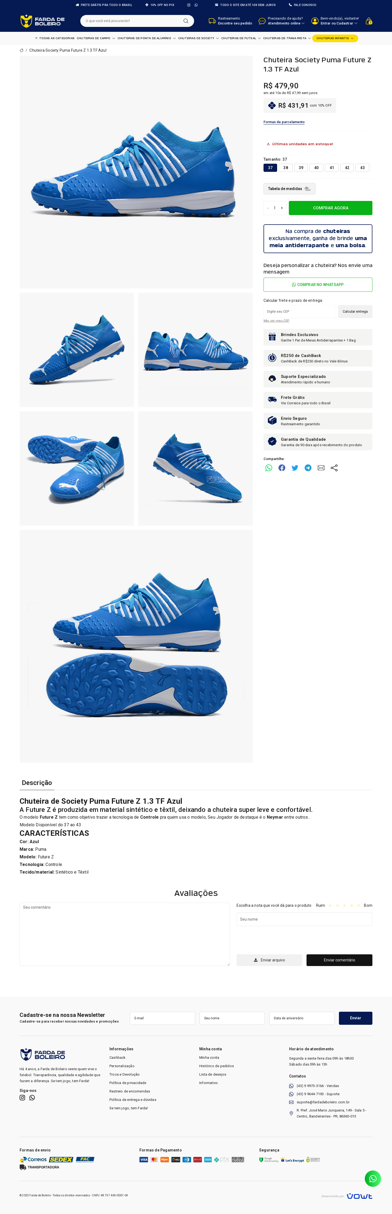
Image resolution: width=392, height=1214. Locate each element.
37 (270, 168)
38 (285, 168)
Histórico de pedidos (216, 1066)
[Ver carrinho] (368, 20)
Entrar (325, 23)
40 (316, 168)
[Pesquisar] (186, 21)
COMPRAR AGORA (330, 208)
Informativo (208, 1083)
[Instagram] (188, 5)
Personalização (121, 1066)
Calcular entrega (355, 311)
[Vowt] (346, 1195)
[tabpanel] (196, 836)
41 (332, 168)
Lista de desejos (212, 1074)
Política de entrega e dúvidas (132, 1100)
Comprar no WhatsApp (318, 285)
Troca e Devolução (124, 1074)
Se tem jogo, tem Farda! (128, 1108)
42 (347, 168)
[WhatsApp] (196, 5)
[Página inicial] (43, 20)
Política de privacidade (127, 1083)
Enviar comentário (339, 960)
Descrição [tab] (37, 783)
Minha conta (209, 1057)
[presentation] (278, 941)
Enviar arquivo (269, 960)
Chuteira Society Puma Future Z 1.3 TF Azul (67, 50)
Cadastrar (344, 23)
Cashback (117, 1057)
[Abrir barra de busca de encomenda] (230, 21)
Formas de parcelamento (284, 122)
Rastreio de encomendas (129, 1091)
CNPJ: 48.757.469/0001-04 (110, 1195)
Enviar (355, 1018)
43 (362, 168)
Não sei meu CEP (276, 320)
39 (301, 168)
